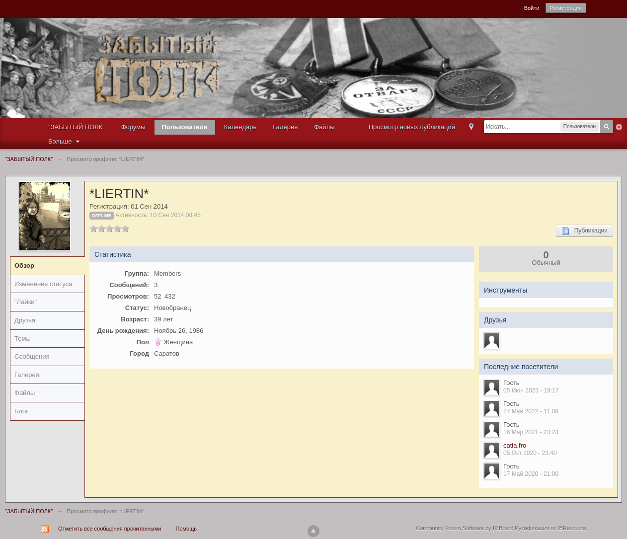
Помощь (186, 529)
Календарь (240, 127)
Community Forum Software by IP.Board (464, 528)
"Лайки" (25, 302)
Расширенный (619, 127)
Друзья (24, 320)
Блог (21, 411)
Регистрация (566, 8)
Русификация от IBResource (549, 528)
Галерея (285, 127)
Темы (22, 338)
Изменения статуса (43, 284)
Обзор (24, 265)
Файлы (324, 127)
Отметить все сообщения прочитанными (109, 529)
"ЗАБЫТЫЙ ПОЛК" (76, 127)
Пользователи (185, 127)
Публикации (584, 231)
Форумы (133, 127)
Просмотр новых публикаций (412, 127)
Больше (65, 141)
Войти (532, 8)
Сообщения (32, 356)
